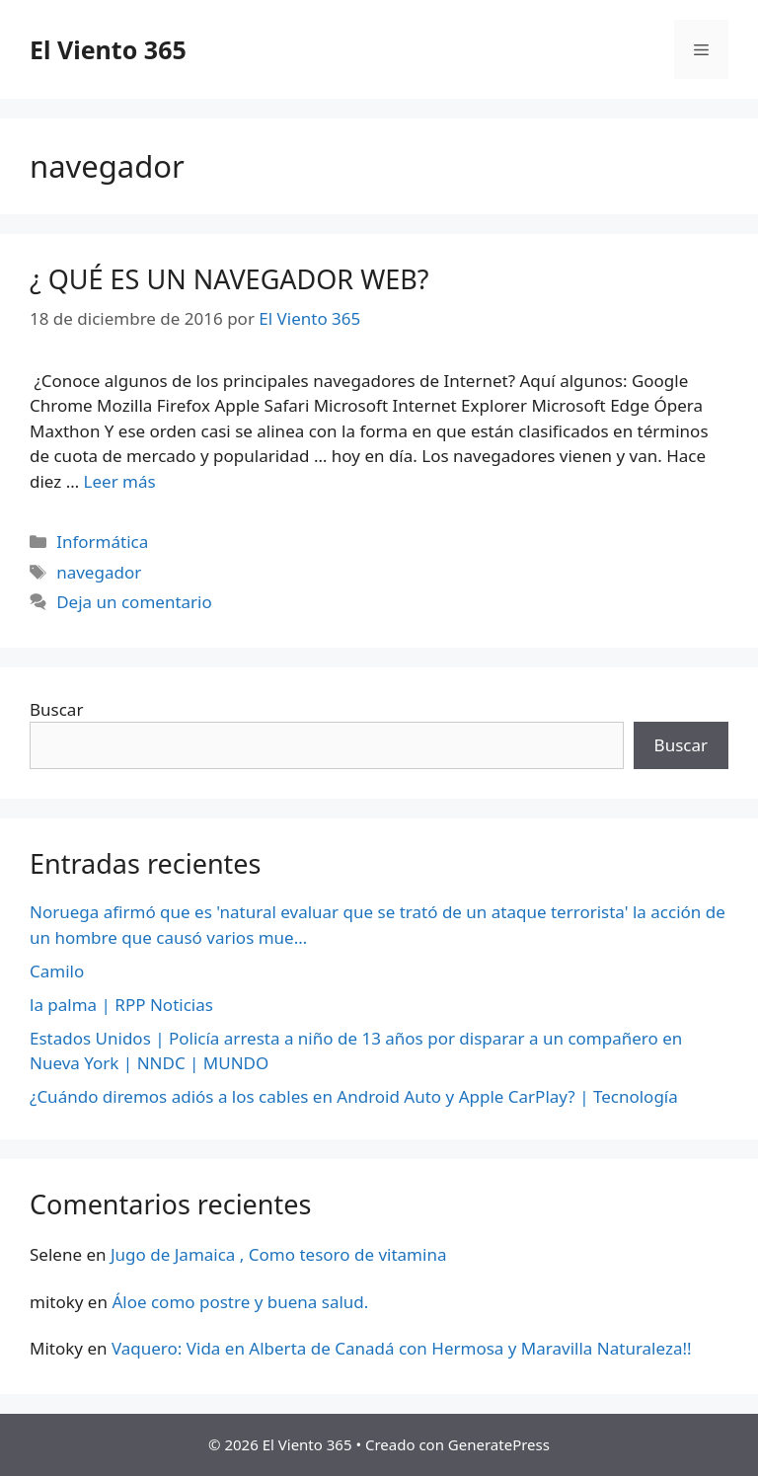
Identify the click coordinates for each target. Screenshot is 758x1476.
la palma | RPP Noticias (121, 1004)
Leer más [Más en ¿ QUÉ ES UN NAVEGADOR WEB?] (120, 481)
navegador (98, 572)
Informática (102, 541)
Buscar (56, 709)
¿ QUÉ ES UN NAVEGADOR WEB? (229, 279)
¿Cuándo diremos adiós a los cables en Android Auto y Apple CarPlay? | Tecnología (354, 1096)
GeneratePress (499, 1444)
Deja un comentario (134, 601)
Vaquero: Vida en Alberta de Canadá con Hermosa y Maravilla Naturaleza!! (402, 1348)
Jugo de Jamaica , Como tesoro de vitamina (279, 1254)
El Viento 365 (108, 49)
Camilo (57, 971)
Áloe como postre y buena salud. (240, 1301)
